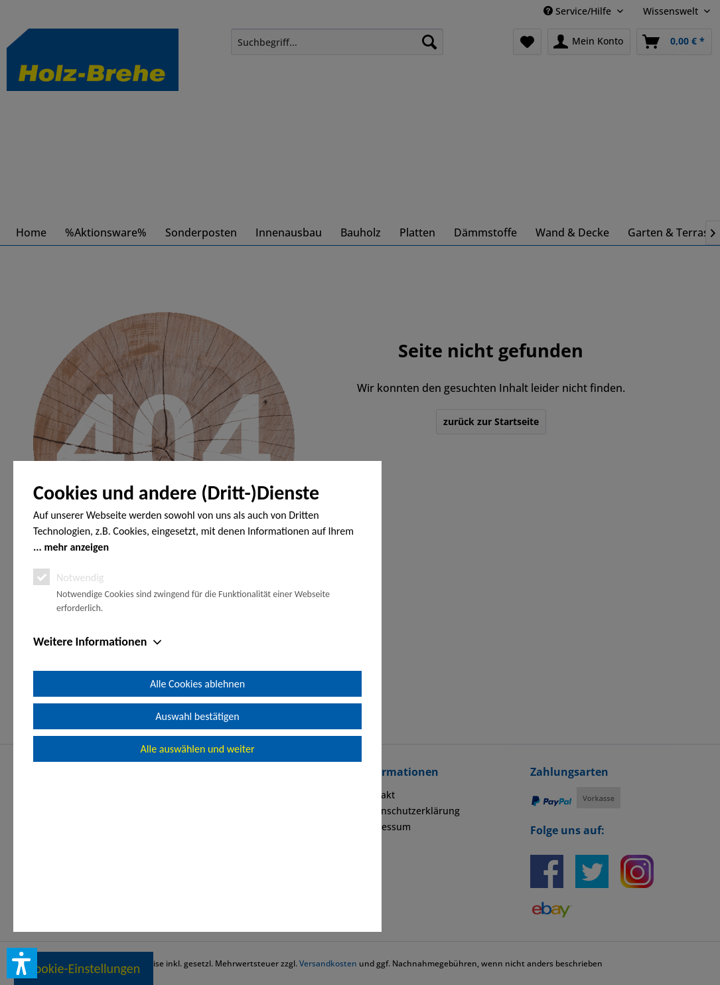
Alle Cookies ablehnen (197, 834)
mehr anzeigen (76, 697)
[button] (22, 963)
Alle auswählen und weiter (198, 899)
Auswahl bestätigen (197, 866)
